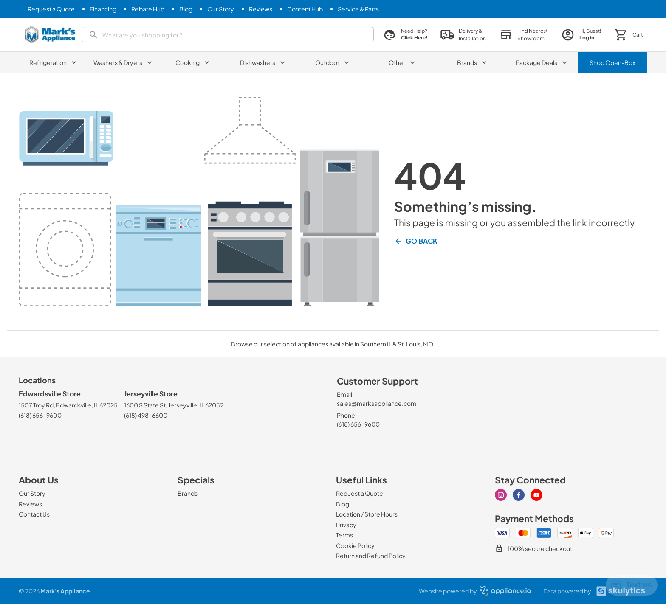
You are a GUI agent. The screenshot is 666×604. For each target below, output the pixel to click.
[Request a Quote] (51, 9)
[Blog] (185, 9)
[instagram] (501, 495)
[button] (524, 35)
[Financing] (103, 9)
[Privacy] (346, 524)
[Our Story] (220, 9)
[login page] (581, 34)
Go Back (415, 241)
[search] (228, 34)
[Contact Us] (34, 514)
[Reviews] (260, 9)
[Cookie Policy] (355, 545)
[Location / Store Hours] (367, 514)
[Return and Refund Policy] (371, 555)
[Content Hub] (305, 9)
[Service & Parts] (358, 9)
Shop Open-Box (612, 62)
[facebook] (519, 495)
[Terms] (344, 535)
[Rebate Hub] (147, 9)
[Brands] (188, 493)
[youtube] (536, 495)
